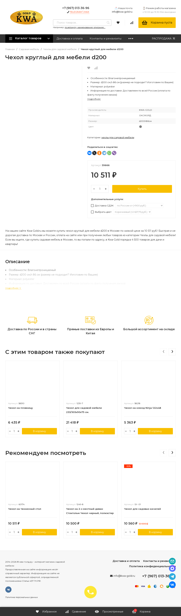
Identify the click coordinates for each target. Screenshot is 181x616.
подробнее (13, 288)
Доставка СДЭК (102, 205)
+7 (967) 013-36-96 (75, 8)
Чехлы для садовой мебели (60, 49)
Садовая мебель (29, 49)
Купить (142, 188)
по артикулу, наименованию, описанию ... (85, 27)
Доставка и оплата (70, 38)
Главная (10, 49)
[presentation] (163, 351)
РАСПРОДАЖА (164, 38)
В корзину (39, 431)
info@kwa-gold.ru (122, 11)
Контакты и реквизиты (105, 38)
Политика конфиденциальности (152, 566)
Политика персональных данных (21, 597)
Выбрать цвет (101, 211)
